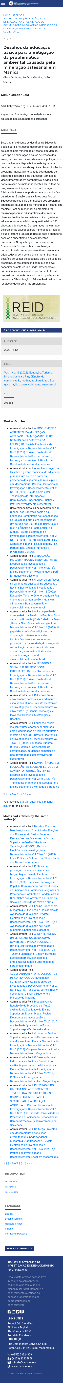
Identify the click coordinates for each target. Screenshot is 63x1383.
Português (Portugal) (16, 1233)
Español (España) (14, 1218)
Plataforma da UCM (19, 1331)
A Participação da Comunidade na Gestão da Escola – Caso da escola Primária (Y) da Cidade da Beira (35, 615)
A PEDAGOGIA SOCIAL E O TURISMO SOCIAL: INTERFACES (30, 667)
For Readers (11, 1181)
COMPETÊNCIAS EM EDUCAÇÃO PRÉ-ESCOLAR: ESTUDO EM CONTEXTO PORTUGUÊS (34, 766)
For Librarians (11, 1192)
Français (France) (14, 1223)
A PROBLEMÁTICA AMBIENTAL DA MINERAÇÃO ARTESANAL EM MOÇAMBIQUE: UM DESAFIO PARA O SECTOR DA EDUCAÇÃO (33, 436)
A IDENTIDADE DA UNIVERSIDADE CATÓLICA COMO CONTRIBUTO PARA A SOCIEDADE (33, 937)
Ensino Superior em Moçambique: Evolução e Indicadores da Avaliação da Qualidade (34, 910)
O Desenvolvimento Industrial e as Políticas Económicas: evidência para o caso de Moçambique (33, 1061)
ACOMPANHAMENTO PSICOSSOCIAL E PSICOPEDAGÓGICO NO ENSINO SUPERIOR (33, 977)
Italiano (9, 1228)
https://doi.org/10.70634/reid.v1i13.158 (31, 106)
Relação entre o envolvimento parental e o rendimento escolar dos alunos (32, 699)
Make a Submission (19, 1248)
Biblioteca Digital (18, 1327)
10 (24, 794)
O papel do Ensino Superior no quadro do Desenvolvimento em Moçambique (34, 1037)
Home (6, 15)
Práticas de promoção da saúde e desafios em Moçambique (30, 870)
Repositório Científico (20, 1323)
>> (30, 794)
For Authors (10, 1187)
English (9, 1213)
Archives (18, 15)
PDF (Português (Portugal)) (25, 330)
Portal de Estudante (19, 1335)
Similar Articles (14, 421)
